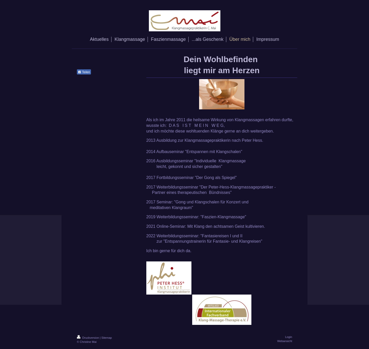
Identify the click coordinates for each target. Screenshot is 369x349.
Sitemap (106, 337)
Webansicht (284, 341)
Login (288, 336)
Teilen (84, 72)
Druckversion (88, 337)
